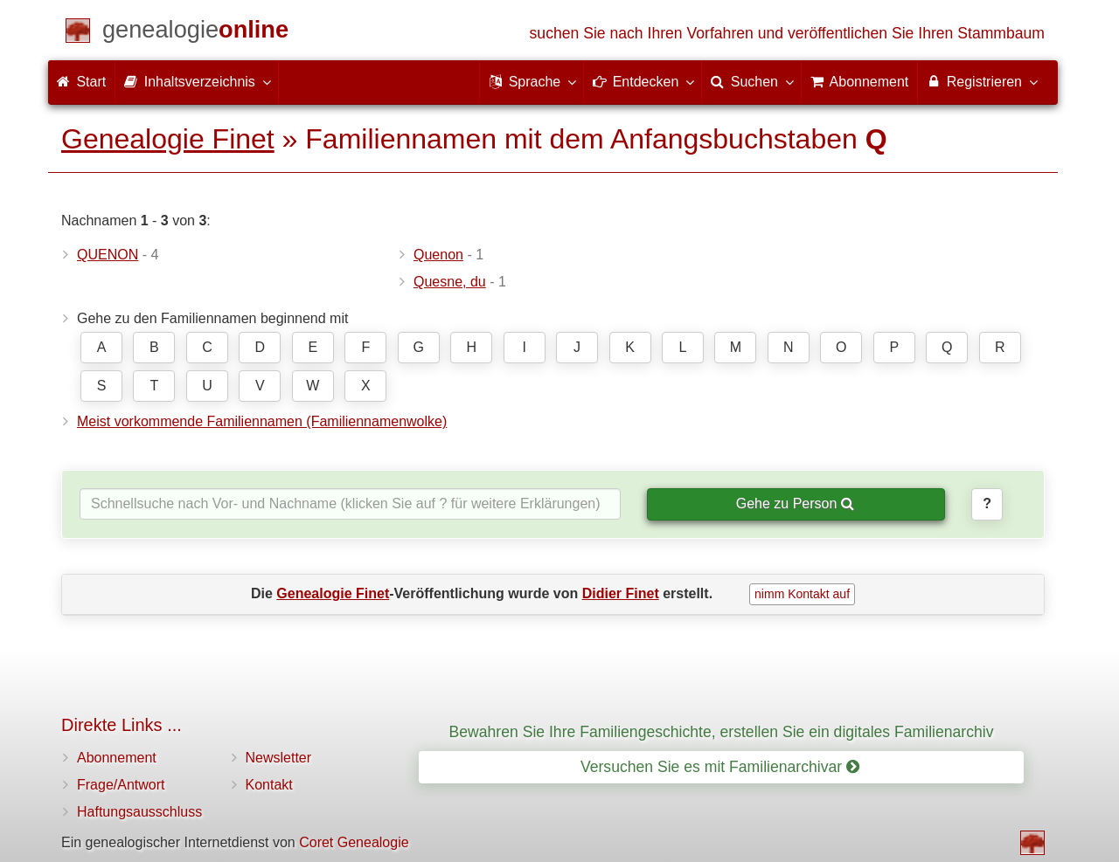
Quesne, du (450, 281)
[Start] (195, 32)
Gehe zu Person (795, 503)
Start (81, 81)
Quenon (438, 254)
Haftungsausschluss (139, 811)
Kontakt (269, 784)
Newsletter (279, 757)
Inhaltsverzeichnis (196, 81)
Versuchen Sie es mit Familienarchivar (719, 767)
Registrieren (981, 81)
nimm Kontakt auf (802, 594)
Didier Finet (620, 593)
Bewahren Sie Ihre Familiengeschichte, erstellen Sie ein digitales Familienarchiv (721, 732)
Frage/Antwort (120, 784)
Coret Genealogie (353, 842)
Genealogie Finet (168, 139)
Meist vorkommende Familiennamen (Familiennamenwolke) (262, 421)
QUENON (107, 254)
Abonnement (116, 757)
